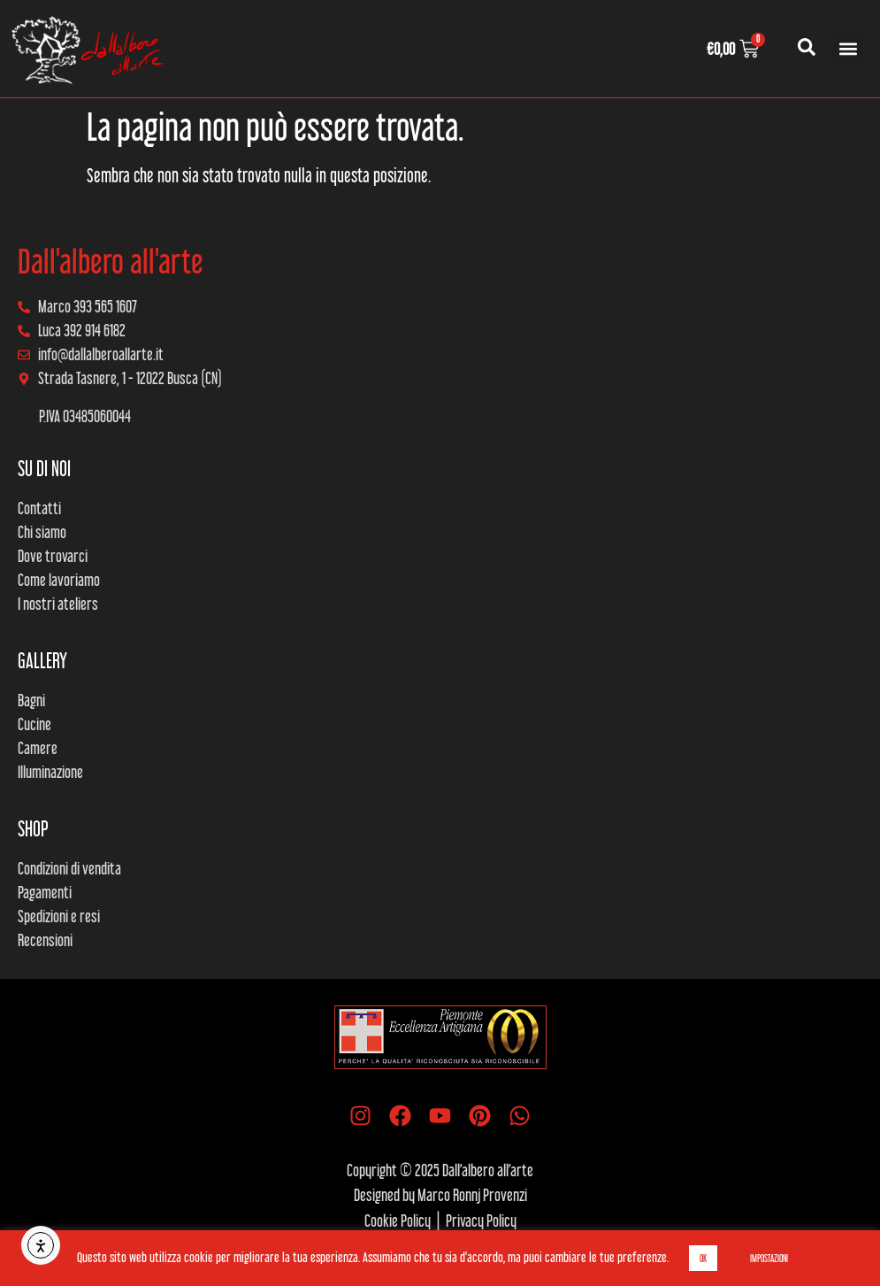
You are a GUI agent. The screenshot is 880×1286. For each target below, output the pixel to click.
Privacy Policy (481, 1220)
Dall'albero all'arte (110, 261)
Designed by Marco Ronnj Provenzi (440, 1195)
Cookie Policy (397, 1220)
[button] (847, 49)
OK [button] (703, 1258)
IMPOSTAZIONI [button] (769, 1258)
